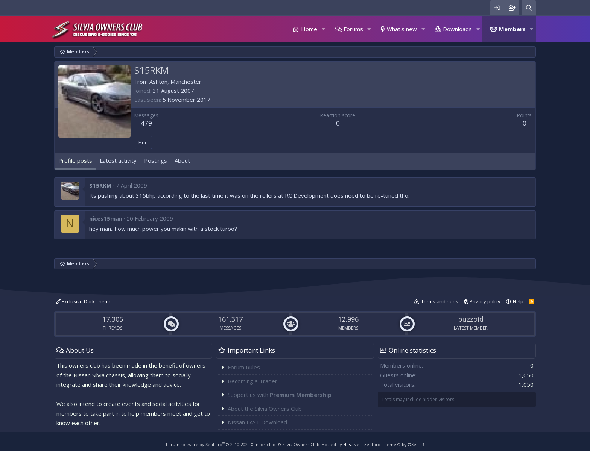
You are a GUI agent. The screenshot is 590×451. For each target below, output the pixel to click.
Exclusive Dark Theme (84, 301)
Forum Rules (244, 367)
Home (309, 29)
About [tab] (182, 160)
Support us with (279, 394)
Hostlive (351, 444)
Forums (353, 29)
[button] (323, 29)
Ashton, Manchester (175, 81)
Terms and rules (439, 301)
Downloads (457, 29)
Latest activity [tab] (118, 160)
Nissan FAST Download (257, 422)
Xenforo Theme (394, 444)
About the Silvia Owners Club (265, 408)
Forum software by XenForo (221, 444)
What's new (402, 29)
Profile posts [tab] (75, 160)
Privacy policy (485, 301)
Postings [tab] (155, 160)
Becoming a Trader (252, 381)
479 (146, 123)
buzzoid (471, 319)
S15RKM (100, 185)
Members (512, 29)
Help (518, 301)
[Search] (529, 7)
